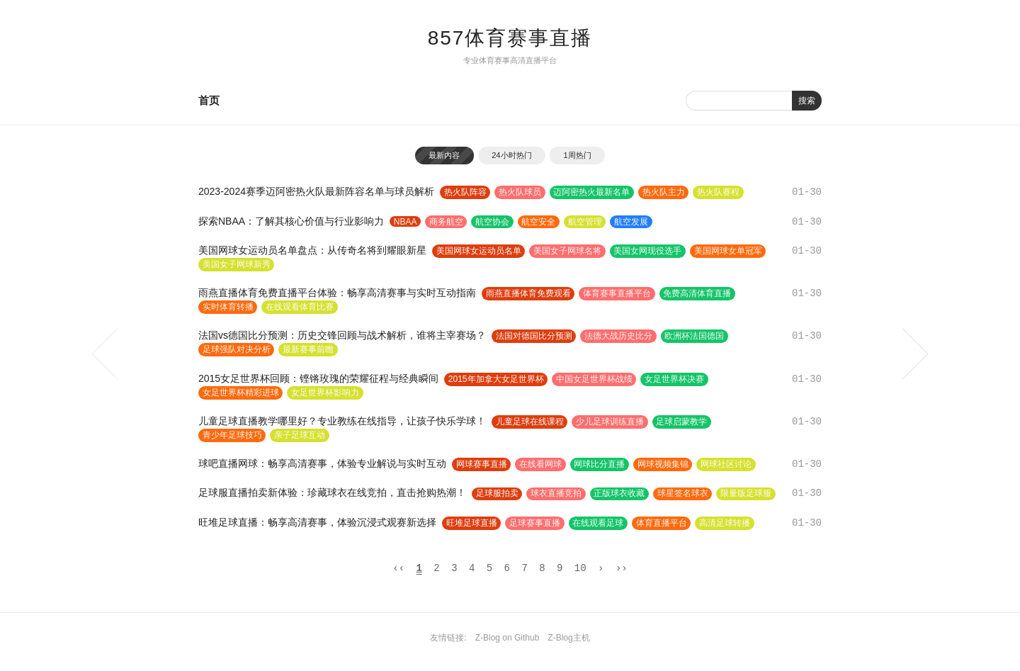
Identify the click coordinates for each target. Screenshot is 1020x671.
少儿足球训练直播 (611, 422)
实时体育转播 (228, 307)
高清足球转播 (726, 524)
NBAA (405, 222)
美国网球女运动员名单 (478, 251)
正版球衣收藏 (620, 494)
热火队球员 (520, 192)
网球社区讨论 (728, 465)
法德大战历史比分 (619, 337)
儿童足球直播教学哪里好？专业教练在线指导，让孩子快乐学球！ (342, 421)
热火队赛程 (720, 192)
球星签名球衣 (684, 494)
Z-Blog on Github (507, 640)
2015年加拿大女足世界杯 (496, 379)
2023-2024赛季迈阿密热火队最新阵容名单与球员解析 (316, 191)
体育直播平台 (663, 524)
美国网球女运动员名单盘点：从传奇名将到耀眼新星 (312, 250)
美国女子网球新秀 (237, 264)
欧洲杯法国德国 (695, 337)
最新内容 (443, 155)
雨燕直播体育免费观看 (528, 293)
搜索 (806, 101)
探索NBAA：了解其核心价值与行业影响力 (291, 221)
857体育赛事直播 (510, 38)
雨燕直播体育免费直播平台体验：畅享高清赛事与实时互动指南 (337, 292)
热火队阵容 (465, 192)
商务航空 (447, 222)
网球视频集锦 (664, 465)
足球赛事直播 (535, 524)
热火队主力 (665, 192)
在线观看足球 (599, 524)
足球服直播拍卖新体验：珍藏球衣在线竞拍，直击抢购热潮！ (332, 493)
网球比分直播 (600, 465)
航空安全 (540, 222)
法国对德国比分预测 (534, 337)
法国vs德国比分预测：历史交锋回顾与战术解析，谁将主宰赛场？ (342, 336)
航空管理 (587, 222)
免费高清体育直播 (698, 293)
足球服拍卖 (497, 494)
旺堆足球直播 (471, 524)
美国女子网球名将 (568, 251)
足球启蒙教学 (682, 422)
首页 (209, 100)
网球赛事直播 (481, 465)
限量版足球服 (748, 494)
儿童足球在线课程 (530, 422)
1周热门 (578, 155)
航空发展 (634, 222)
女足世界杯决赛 (676, 379)
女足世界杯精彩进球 (241, 392)
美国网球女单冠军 (730, 251)
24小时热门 (511, 155)
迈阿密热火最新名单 (593, 192)
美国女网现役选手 (649, 251)
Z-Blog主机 (568, 640)
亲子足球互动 (300, 436)
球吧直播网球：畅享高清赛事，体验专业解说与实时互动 (322, 464)
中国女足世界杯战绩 (595, 379)
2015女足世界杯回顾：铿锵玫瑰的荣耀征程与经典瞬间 (318, 378)
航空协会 (494, 222)
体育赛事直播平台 (618, 293)
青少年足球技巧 (232, 436)
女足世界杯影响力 (326, 392)
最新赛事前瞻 (308, 350)
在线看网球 (541, 465)
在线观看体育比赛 (300, 307)
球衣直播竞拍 (556, 494)
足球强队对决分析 (237, 350)
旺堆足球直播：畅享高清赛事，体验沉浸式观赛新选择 (317, 523)
